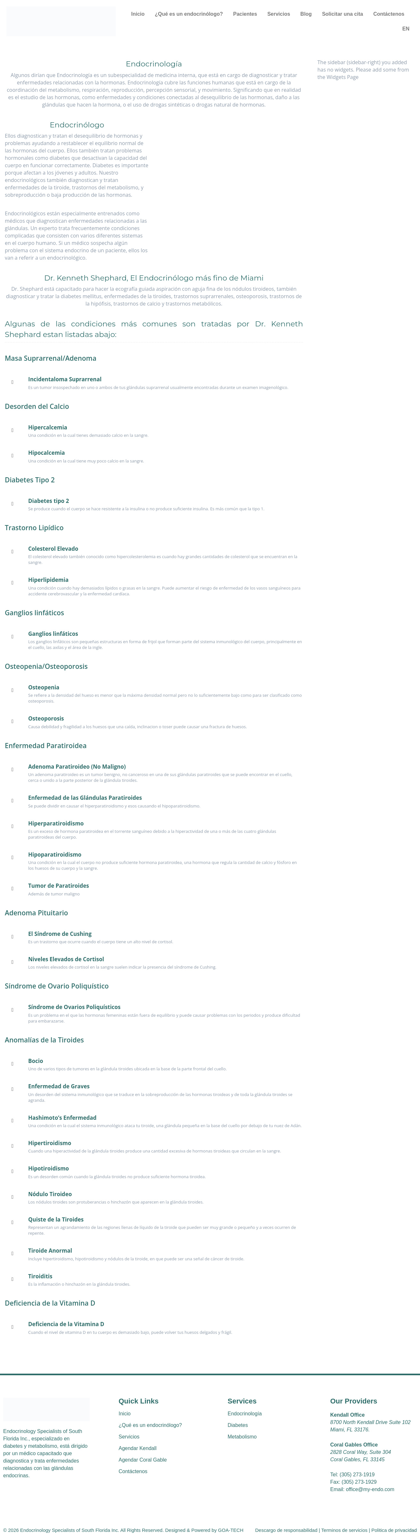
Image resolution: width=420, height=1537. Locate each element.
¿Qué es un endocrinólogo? (189, 14)
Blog (306, 14)
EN (405, 28)
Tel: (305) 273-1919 (352, 1474)
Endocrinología (245, 1413)
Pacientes (245, 14)
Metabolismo (242, 1436)
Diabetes (238, 1425)
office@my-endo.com (370, 1489)
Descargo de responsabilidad (286, 1530)
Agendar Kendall (137, 1448)
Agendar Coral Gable (143, 1460)
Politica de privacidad (394, 1530)
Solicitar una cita (342, 14)
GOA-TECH (230, 1530)
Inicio (137, 14)
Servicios (278, 14)
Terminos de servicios (343, 1530)
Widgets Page (342, 77)
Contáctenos (388, 14)
